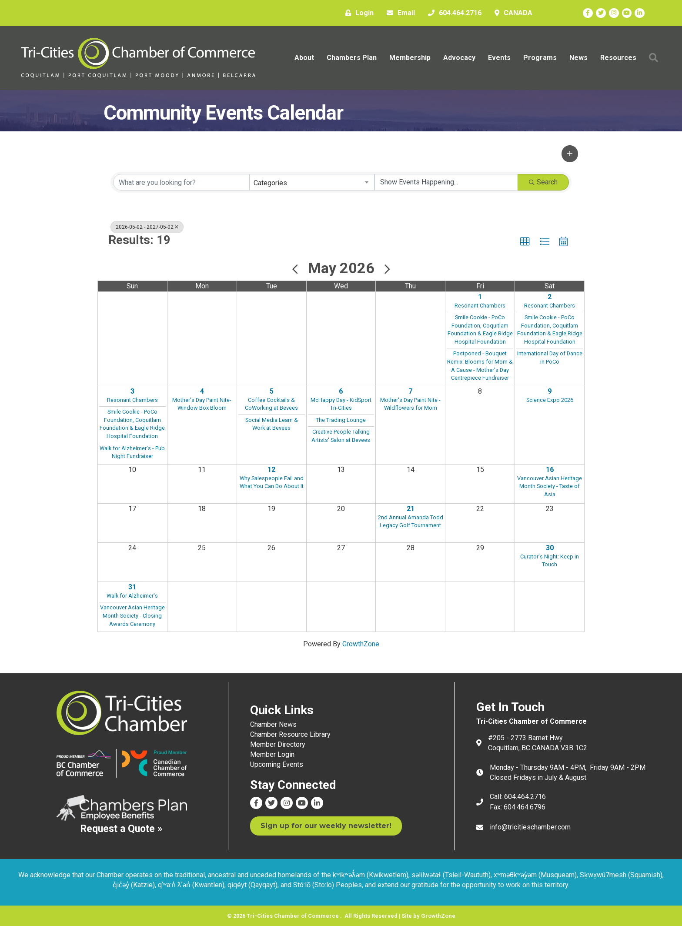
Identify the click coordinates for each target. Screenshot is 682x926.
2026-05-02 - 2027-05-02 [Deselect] (147, 227)
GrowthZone (360, 643)
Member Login (272, 754)
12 (271, 469)
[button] (570, 153)
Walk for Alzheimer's (132, 595)
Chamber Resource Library (290, 734)
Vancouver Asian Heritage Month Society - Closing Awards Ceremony (132, 615)
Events (496, 57)
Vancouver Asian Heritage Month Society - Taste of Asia (549, 486)
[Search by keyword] (181, 182)
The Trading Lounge (341, 419)
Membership (407, 57)
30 (550, 547)
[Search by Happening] (446, 182)
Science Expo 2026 (549, 399)
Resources (615, 57)
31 (132, 586)
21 (411, 508)
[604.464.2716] (452, 13)
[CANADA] (511, 13)
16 (550, 469)
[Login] (357, 13)
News (575, 57)
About (301, 57)
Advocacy (456, 57)
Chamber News (273, 724)
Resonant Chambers (480, 305)
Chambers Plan (349, 57)
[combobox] (312, 182)
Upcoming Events (276, 764)
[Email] (398, 13)
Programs (537, 57)
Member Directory (277, 744)
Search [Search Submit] (543, 181)
